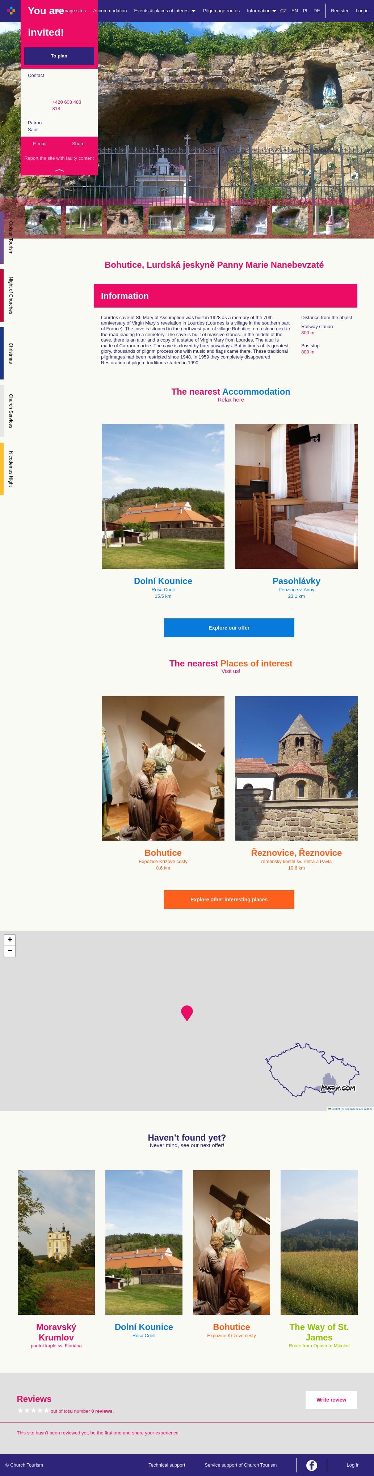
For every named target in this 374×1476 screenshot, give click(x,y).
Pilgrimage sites (69, 10)
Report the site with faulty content (59, 158)
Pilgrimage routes (221, 10)
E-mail (39, 143)
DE (317, 10)
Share (78, 143)
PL (306, 10)
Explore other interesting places (229, 899)
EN (294, 10)
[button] (187, 1013)
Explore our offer (229, 628)
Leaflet (334, 1109)
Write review (331, 1400)
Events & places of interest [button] (165, 10)
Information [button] (262, 10)
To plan (59, 56)
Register (339, 10)
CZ (283, 10)
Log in (362, 10)
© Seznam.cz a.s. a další (357, 1109)
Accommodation (110, 10)
